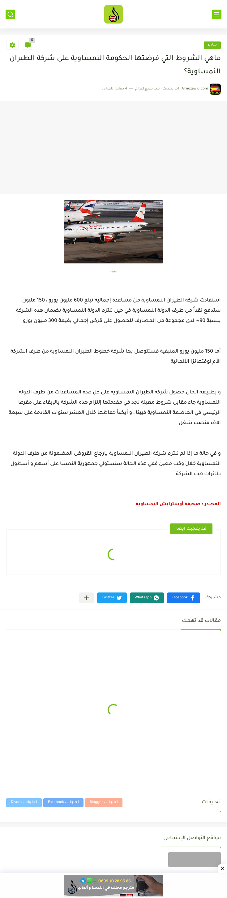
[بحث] (10, 14)
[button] (183, 597)
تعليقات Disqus (24, 802)
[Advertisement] (113, 147)
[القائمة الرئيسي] (216, 14)
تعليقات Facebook (63, 802)
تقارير (212, 45)
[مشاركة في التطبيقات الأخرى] (86, 597)
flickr (113, 272)
